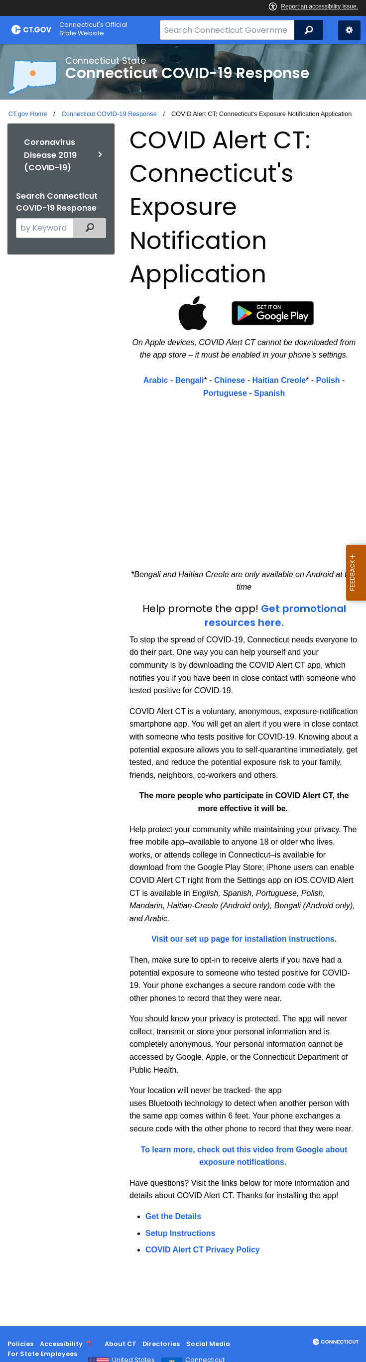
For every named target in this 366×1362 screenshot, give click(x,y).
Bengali (189, 380)
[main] (183, 685)
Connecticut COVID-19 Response (108, 114)
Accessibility (61, 1344)
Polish (328, 380)
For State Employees (42, 1354)
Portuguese (225, 393)
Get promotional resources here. (275, 615)
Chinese (229, 380)
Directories (161, 1344)
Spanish (269, 393)
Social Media (208, 1344)
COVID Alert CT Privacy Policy (202, 1249)
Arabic (155, 380)
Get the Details (173, 1216)
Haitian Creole (279, 380)
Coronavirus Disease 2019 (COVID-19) (50, 154)
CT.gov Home (27, 114)
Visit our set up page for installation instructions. (244, 939)
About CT (120, 1344)
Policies (20, 1344)
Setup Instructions (180, 1233)
